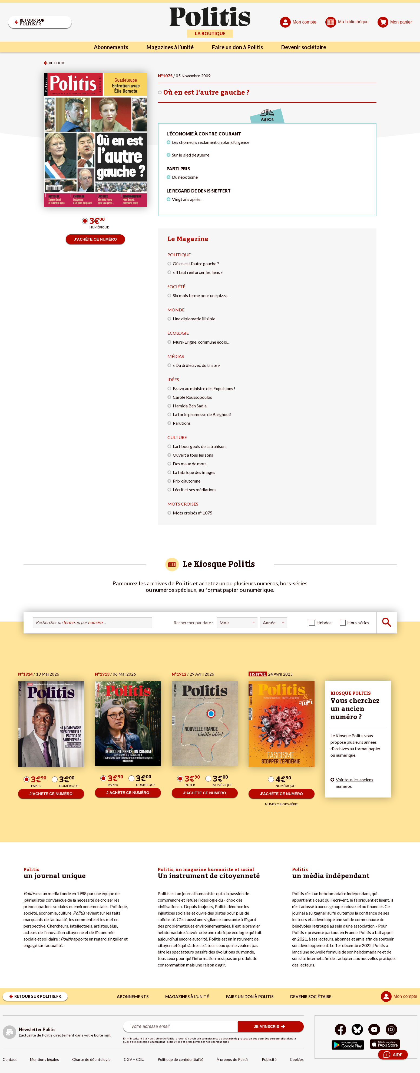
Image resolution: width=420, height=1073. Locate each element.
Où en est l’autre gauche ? (196, 263)
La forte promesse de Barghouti (202, 414)
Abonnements (111, 47)
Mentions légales (44, 1059)
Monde (175, 309)
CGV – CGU (134, 1059)
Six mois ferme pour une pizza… (202, 295)
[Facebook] (340, 1030)
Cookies (297, 1059)
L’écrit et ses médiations (194, 489)
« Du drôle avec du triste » (196, 365)
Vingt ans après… (188, 199)
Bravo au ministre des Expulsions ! (204, 388)
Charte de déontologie (91, 1059)
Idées (173, 379)
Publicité (269, 1059)
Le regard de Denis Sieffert (199, 190)
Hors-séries (358, 622)
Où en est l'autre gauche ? (206, 92)
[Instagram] (391, 1030)
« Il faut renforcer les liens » (198, 272)
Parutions (182, 423)
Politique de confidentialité (180, 1059)
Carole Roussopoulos (192, 397)
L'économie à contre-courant (204, 133)
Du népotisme (185, 177)
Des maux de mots (190, 463)
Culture (177, 437)
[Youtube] (374, 1030)
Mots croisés (182, 503)
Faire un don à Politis (237, 47)
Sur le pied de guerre (190, 154)
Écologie (178, 332)
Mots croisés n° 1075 (192, 512)
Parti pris (178, 168)
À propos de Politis (233, 1059)
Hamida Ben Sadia (190, 405)
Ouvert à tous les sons (193, 454)
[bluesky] (357, 1030)
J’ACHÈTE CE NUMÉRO (95, 239)
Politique (179, 254)
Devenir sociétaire (303, 47)
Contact (10, 1059)
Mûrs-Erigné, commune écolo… (201, 341)
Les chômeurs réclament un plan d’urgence (210, 142)
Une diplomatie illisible (194, 318)
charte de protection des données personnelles (256, 1038)
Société (176, 286)
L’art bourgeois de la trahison (199, 446)
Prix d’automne (186, 480)
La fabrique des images (194, 472)
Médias (175, 356)
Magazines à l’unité (170, 47)
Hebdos (324, 622)
